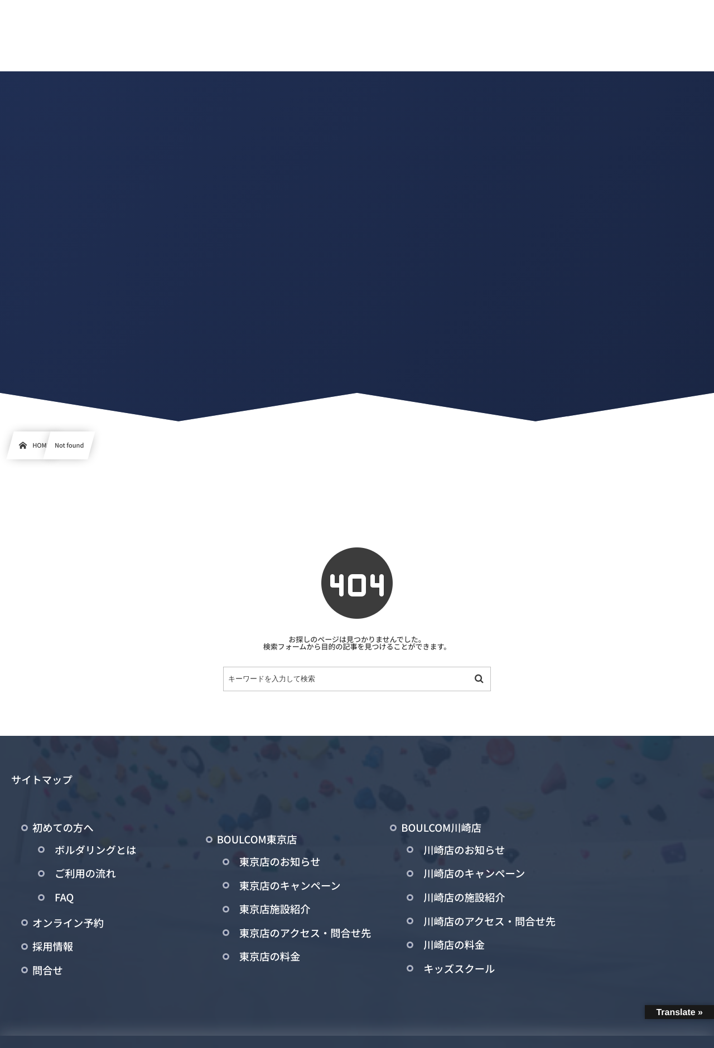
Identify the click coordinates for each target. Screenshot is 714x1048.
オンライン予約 (68, 923)
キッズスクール (459, 969)
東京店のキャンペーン (290, 886)
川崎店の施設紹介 (464, 897)
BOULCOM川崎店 (441, 828)
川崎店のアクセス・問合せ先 (489, 921)
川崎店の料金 (454, 945)
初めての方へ (63, 828)
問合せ (47, 970)
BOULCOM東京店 (257, 839)
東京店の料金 (270, 956)
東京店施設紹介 (275, 909)
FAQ (64, 897)
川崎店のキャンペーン (474, 873)
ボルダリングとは (95, 850)
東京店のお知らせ (280, 862)
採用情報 (52, 946)
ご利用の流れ (85, 873)
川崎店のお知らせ (464, 850)
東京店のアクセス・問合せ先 (305, 933)
